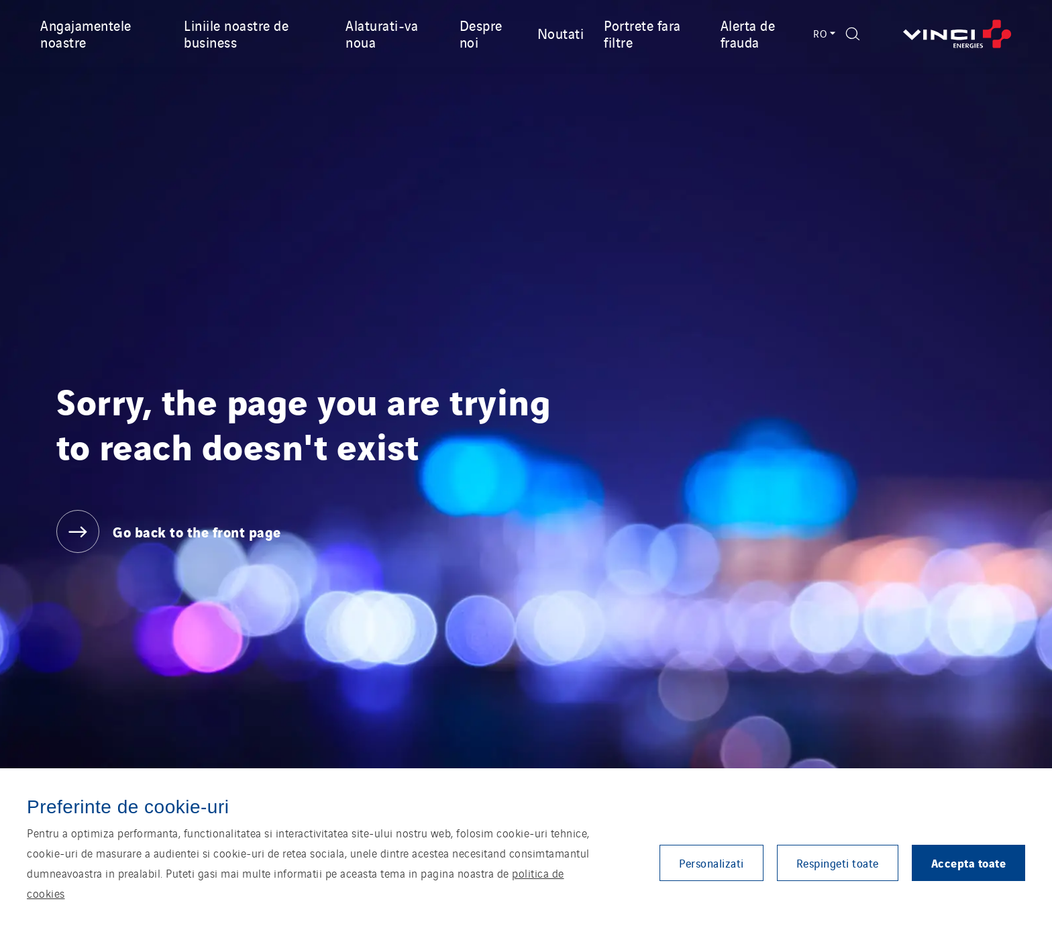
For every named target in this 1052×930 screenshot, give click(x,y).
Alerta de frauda (748, 33)
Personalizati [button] (711, 863)
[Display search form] (853, 34)
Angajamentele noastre (86, 33)
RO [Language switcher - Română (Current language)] (823, 33)
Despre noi (481, 33)
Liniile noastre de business (236, 33)
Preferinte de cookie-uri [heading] (128, 806)
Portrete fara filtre (642, 33)
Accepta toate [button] (968, 862)
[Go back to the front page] (957, 33)
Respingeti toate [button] (837, 863)
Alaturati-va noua (382, 33)
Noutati (560, 33)
